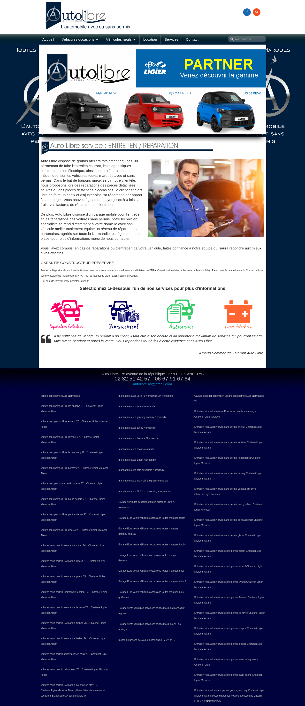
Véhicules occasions (80, 39)
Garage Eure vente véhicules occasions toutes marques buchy (151, 544)
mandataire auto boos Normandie (136, 449)
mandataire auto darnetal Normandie (138, 438)
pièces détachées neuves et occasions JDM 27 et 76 (146, 640)
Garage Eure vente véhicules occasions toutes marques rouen (151, 518)
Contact (192, 39)
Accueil (48, 39)
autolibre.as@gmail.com (152, 384)
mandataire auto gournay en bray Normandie (142, 417)
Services (171, 39)
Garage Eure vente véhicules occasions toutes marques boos (151, 570)
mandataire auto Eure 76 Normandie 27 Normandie (145, 396)
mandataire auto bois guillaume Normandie (141, 470)
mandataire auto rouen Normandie (136, 406)
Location (150, 39)
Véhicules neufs (121, 39)
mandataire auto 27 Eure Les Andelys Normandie (144, 491)
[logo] (89, 10)
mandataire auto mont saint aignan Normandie (143, 480)
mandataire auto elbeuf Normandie (137, 459)
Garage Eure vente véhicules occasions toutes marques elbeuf (152, 581)
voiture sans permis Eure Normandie (60, 396)
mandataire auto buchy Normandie (136, 428)
